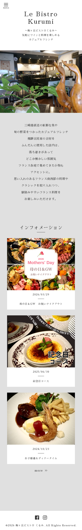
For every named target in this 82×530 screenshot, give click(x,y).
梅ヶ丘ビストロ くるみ (30, 525)
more (41, 470)
